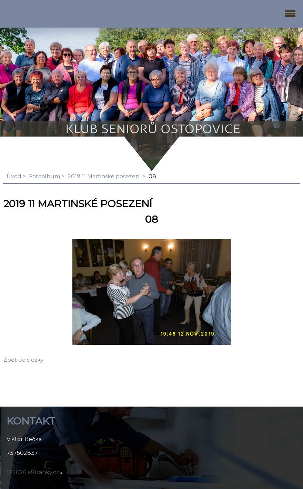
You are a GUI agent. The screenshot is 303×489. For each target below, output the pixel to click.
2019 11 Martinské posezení (104, 176)
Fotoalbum (44, 176)
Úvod (14, 176)
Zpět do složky (23, 360)
